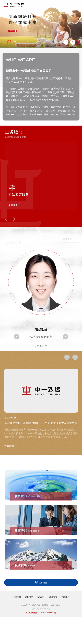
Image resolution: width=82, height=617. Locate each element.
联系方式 (53, 597)
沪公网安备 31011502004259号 (41, 612)
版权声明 (41, 597)
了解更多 (41, 345)
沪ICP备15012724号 (41, 609)
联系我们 (41, 582)
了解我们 (65, 597)
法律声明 (17, 597)
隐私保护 (29, 597)
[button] (72, 42)
